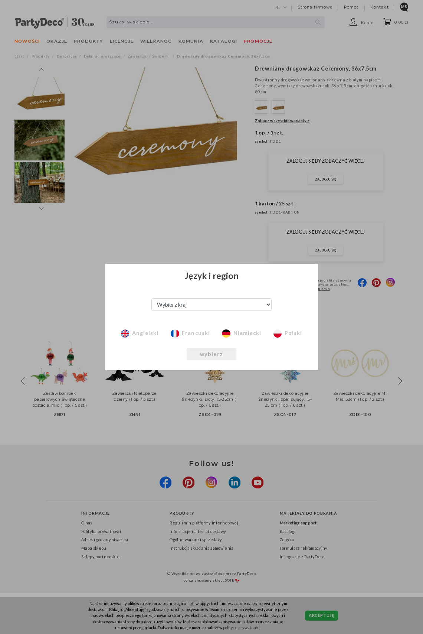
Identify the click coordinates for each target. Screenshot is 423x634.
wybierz (211, 354)
